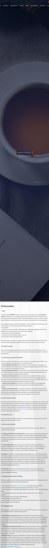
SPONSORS (42, 5)
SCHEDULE (5, 5)
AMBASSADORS (14, 5)
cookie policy (25, 409)
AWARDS (22, 5)
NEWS (27, 5)
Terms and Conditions (21, 485)
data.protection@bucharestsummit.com (10, 546)
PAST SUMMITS (34, 5)
